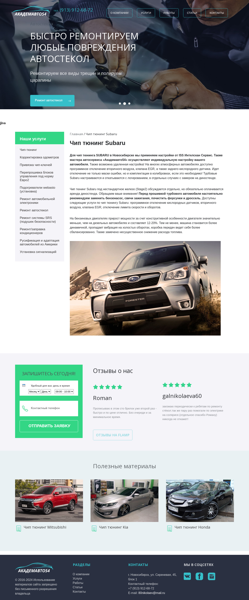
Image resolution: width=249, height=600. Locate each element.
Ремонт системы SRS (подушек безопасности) (38, 219)
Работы (169, 12)
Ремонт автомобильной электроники (37, 201)
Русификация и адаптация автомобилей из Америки (39, 242)
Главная (76, 134)
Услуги (146, 12)
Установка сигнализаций (38, 252)
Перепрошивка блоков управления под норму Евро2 (37, 176)
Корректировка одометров (39, 157)
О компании (119, 12)
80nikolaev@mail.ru (151, 593)
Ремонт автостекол (48, 100)
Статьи (192, 12)
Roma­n (102, 398)
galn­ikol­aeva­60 (182, 396)
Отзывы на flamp (112, 435)
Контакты (217, 12)
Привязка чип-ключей (36, 165)
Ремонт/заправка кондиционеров (32, 231)
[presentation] (24, 385)
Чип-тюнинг (28, 150)
